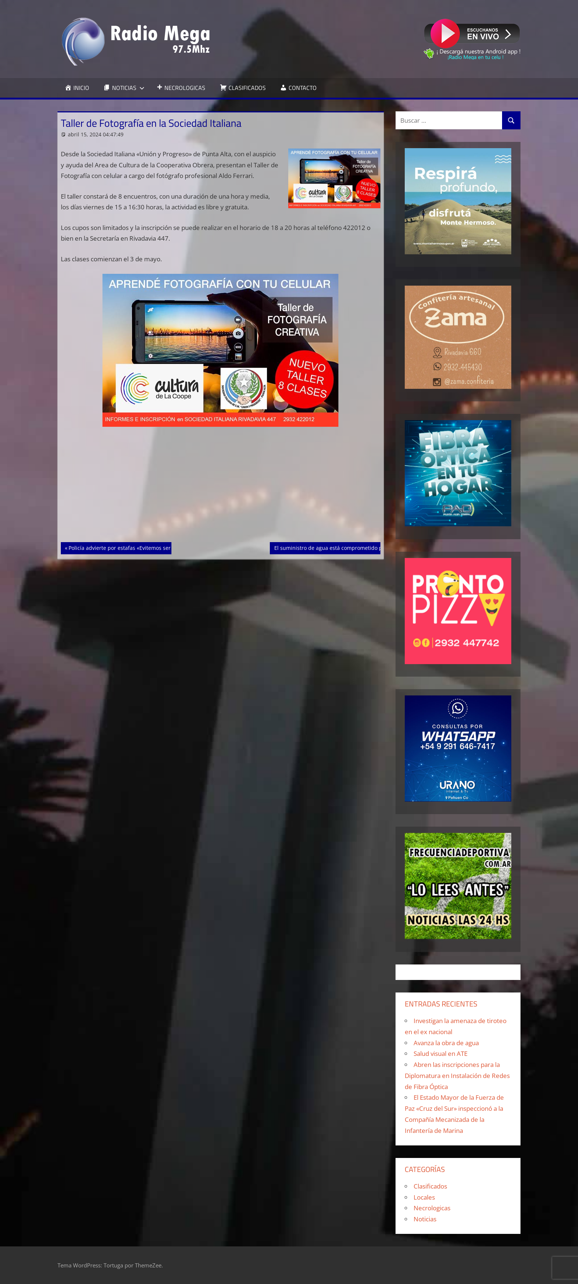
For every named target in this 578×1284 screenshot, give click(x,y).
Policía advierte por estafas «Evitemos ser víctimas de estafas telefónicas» (159, 547)
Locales (424, 1197)
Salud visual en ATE (440, 1053)
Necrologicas (432, 1208)
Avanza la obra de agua (446, 1043)
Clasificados (430, 1186)
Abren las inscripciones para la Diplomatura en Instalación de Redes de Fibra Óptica (457, 1075)
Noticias (425, 1219)
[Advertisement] (221, 487)
